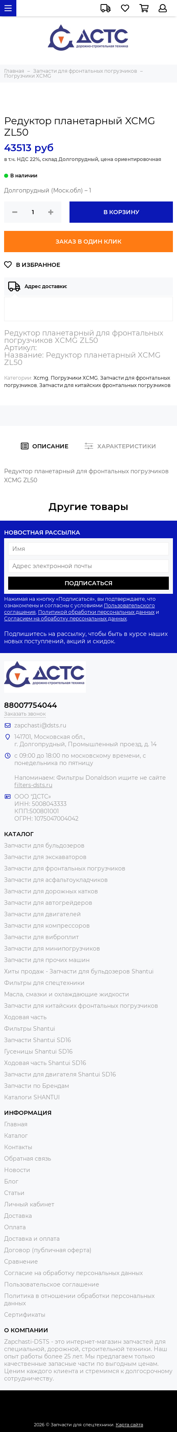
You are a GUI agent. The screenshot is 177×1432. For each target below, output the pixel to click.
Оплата (15, 1227)
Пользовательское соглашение (51, 1284)
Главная (15, 1124)
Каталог (16, 1135)
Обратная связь (27, 1158)
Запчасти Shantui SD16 (37, 1040)
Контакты (18, 1147)
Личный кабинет (29, 1204)
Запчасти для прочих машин (47, 960)
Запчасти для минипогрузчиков (52, 948)
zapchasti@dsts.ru (40, 725)
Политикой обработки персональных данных (96, 612)
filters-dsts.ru (33, 785)
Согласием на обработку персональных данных (65, 618)
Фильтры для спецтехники (44, 983)
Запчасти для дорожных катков (51, 891)
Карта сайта (129, 1425)
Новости (17, 1170)
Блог (11, 1181)
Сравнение (21, 1261)
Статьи (14, 1193)
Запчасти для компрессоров (47, 925)
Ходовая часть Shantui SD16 (45, 1063)
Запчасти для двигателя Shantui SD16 (60, 1074)
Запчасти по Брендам (36, 1086)
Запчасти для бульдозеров (44, 845)
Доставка (18, 1215)
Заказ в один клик (88, 241)
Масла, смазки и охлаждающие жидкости (66, 994)
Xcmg (41, 378)
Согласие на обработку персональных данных (73, 1273)
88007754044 (30, 705)
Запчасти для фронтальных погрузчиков (64, 868)
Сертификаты (24, 1314)
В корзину (121, 212)
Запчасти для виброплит (41, 937)
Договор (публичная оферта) (48, 1250)
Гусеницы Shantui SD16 (38, 1051)
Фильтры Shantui (29, 1028)
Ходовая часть (25, 1017)
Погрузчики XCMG (74, 378)
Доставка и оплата (32, 1238)
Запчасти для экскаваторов (45, 857)
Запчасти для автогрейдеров (48, 902)
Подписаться (88, 583)
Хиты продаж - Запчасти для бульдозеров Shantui (79, 971)
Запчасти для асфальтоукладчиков (56, 880)
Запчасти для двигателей (42, 914)
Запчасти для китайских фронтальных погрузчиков (104, 385)
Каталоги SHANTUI (32, 1097)
